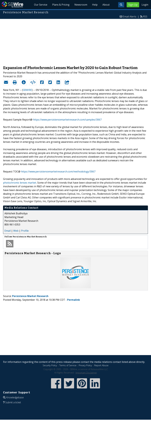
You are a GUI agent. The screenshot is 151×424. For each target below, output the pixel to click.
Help (95, 4)
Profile (25, 230)
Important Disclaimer (86, 372)
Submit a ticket (13, 402)
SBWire (12, 5)
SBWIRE (27, 90)
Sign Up (132, 4)
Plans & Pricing (60, 4)
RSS (145, 16)
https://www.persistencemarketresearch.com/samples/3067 (67, 119)
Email (7, 230)
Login (145, 4)
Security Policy (50, 365)
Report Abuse (101, 365)
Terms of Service (67, 365)
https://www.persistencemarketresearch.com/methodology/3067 (58, 171)
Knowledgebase (15, 397)
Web (15, 230)
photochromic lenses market (19, 182)
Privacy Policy (85, 365)
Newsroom (80, 4)
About (106, 4)
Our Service (40, 4)
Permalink (73, 299)
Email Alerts (129, 16)
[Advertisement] (75, 40)
